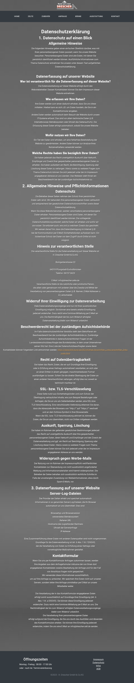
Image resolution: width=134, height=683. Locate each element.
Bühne (78, 16)
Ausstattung (96, 16)
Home (16, 16)
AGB (98, 669)
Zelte (30, 16)
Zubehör (46, 16)
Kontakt (115, 16)
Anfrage (62, 16)
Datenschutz (98, 662)
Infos (98, 665)
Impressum (98, 659)
